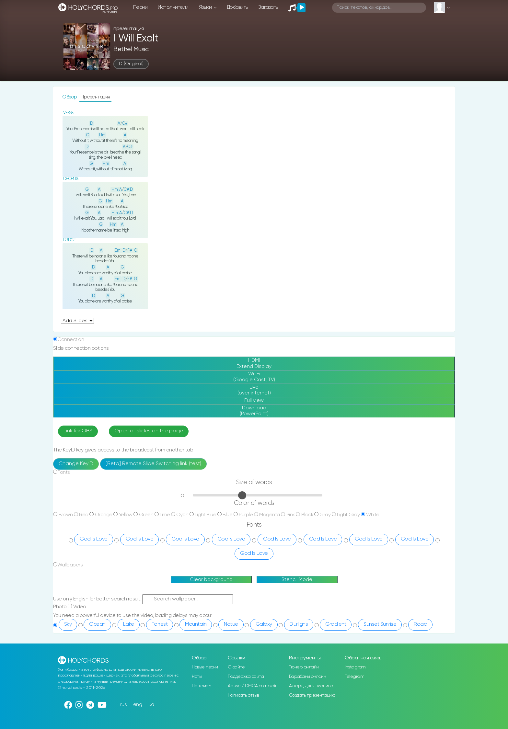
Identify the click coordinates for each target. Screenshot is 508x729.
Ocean (97, 624)
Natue (231, 624)
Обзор (70, 97)
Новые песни (205, 667)
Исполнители (173, 7)
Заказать (268, 7)
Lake (128, 624)
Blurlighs (299, 624)
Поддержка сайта (246, 676)
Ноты (197, 676)
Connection (70, 339)
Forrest (160, 624)
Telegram (354, 676)
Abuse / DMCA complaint (253, 686)
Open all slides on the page (148, 431)
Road (420, 624)
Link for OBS (78, 431)
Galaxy (264, 624)
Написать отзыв (243, 695)
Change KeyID (76, 463)
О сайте (236, 667)
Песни (140, 7)
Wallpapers (70, 565)
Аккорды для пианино (311, 686)
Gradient (335, 624)
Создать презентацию (312, 695)
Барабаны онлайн (307, 676)
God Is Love (94, 539)
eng (137, 704)
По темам (201, 686)
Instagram (355, 667)
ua (151, 704)
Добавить (237, 7)
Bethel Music (130, 49)
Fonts (63, 472)
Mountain (195, 624)
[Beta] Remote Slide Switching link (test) (153, 463)
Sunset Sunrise (380, 624)
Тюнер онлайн (304, 667)
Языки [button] (206, 7)
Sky (68, 624)
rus (123, 704)
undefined (77, 321)
